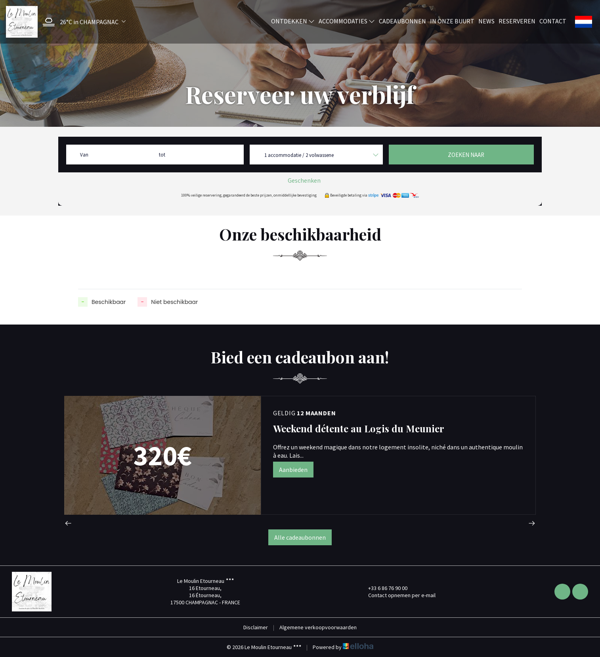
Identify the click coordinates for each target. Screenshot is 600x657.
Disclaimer (255, 627)
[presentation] (68, 524)
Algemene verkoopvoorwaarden (318, 627)
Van (84, 154)
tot (162, 154)
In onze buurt (452, 21)
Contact (552, 21)
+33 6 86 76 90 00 (383, 588)
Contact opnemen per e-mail (397, 595)
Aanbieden (293, 470)
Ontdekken (293, 21)
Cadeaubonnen (402, 21)
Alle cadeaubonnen (300, 537)
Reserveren (517, 21)
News (486, 21)
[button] (82, 22)
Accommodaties (347, 21)
